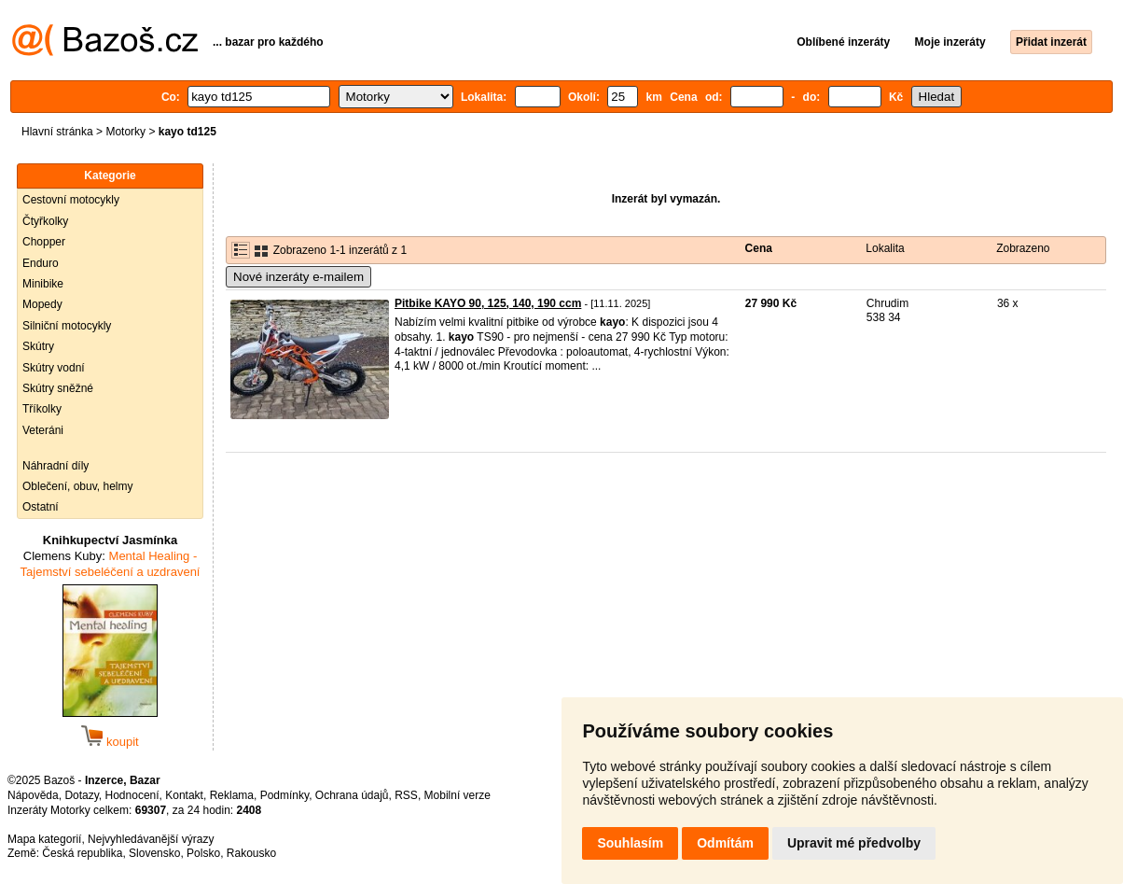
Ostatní (40, 506)
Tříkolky (42, 408)
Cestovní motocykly (70, 199)
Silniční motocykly (66, 325)
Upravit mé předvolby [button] (854, 842)
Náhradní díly (55, 465)
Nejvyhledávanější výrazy (151, 839)
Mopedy (42, 304)
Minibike (42, 283)
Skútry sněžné (57, 388)
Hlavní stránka (57, 131)
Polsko (203, 853)
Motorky (125, 131)
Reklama (232, 795)
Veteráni (42, 430)
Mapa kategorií (44, 839)
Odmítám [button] (725, 842)
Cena (758, 248)
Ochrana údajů (352, 795)
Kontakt (184, 795)
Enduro (40, 263)
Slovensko (154, 853)
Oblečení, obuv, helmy (77, 486)
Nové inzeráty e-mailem (298, 277)
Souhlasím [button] (630, 842)
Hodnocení (132, 795)
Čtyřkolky (45, 221)
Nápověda (33, 795)
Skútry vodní (53, 367)
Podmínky (284, 795)
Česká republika (82, 853)
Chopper (43, 241)
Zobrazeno (1022, 248)
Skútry (38, 346)
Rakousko (251, 853)
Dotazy (81, 795)
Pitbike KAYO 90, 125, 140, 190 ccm (488, 303)
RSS (406, 795)
